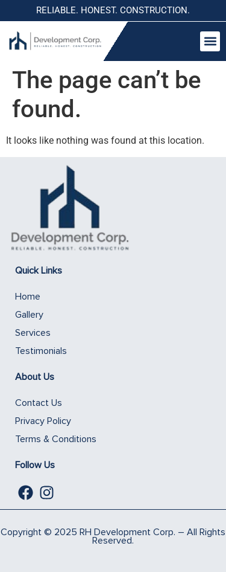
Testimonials (41, 351)
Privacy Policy (43, 421)
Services (33, 333)
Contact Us (38, 403)
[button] (210, 41)
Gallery (29, 315)
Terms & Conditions (55, 439)
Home (27, 297)
